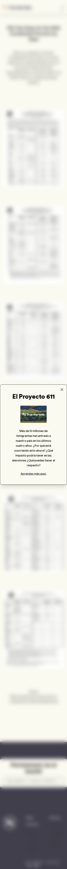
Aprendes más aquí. (33, 473)
